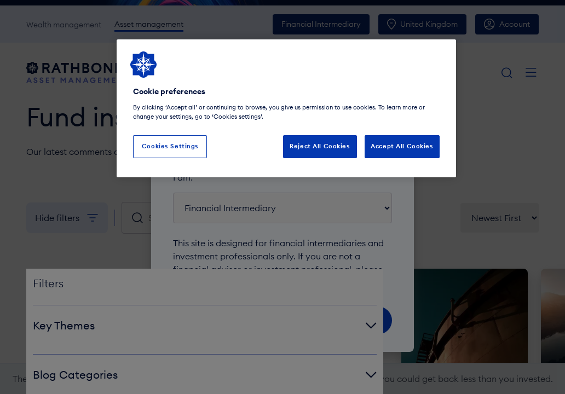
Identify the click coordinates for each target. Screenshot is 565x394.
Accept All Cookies (402, 146)
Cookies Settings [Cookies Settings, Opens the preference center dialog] (170, 146)
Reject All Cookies (320, 146)
